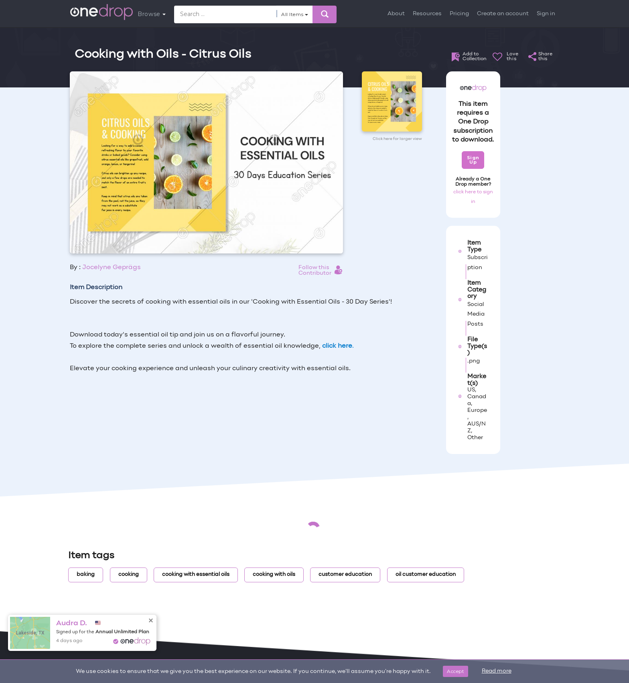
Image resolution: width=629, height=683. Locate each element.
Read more (496, 671)
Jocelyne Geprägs (111, 267)
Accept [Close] (455, 671)
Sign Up (473, 160)
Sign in (546, 13)
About (396, 13)
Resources (427, 13)
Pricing (459, 13)
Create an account (503, 13)
